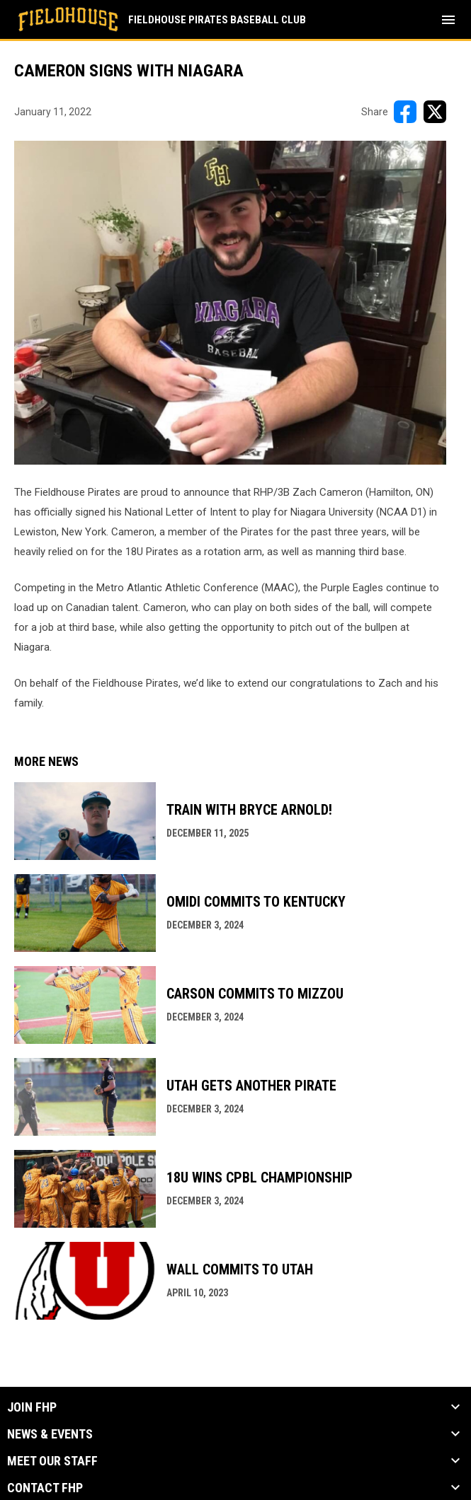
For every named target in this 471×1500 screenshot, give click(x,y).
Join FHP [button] (32, 1407)
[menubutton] (448, 19)
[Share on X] (435, 111)
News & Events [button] (50, 1434)
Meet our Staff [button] (52, 1461)
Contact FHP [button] (45, 1488)
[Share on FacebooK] (405, 111)
